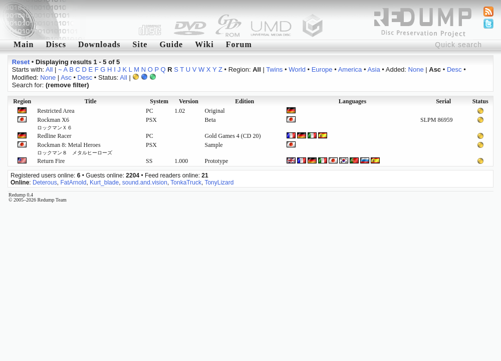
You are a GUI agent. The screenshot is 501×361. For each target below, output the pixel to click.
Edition (244, 101)
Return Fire (51, 160)
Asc (66, 77)
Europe (322, 69)
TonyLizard (218, 182)
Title (91, 101)
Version (188, 101)
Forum (239, 44)
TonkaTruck (185, 182)
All (49, 69)
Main (24, 44)
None (416, 69)
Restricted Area (55, 110)
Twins (274, 69)
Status (480, 101)
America (350, 69)
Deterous (45, 182)
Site (140, 44)
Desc (454, 69)
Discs (56, 44)
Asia (373, 69)
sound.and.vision (144, 182)
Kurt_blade (104, 182)
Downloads (99, 44)
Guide (171, 44)
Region (22, 101)
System (159, 101)
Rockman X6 (54, 123)
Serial (443, 101)
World (297, 69)
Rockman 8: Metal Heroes (74, 148)
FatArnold (73, 182)
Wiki (204, 44)
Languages (352, 101)
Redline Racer (54, 135)
